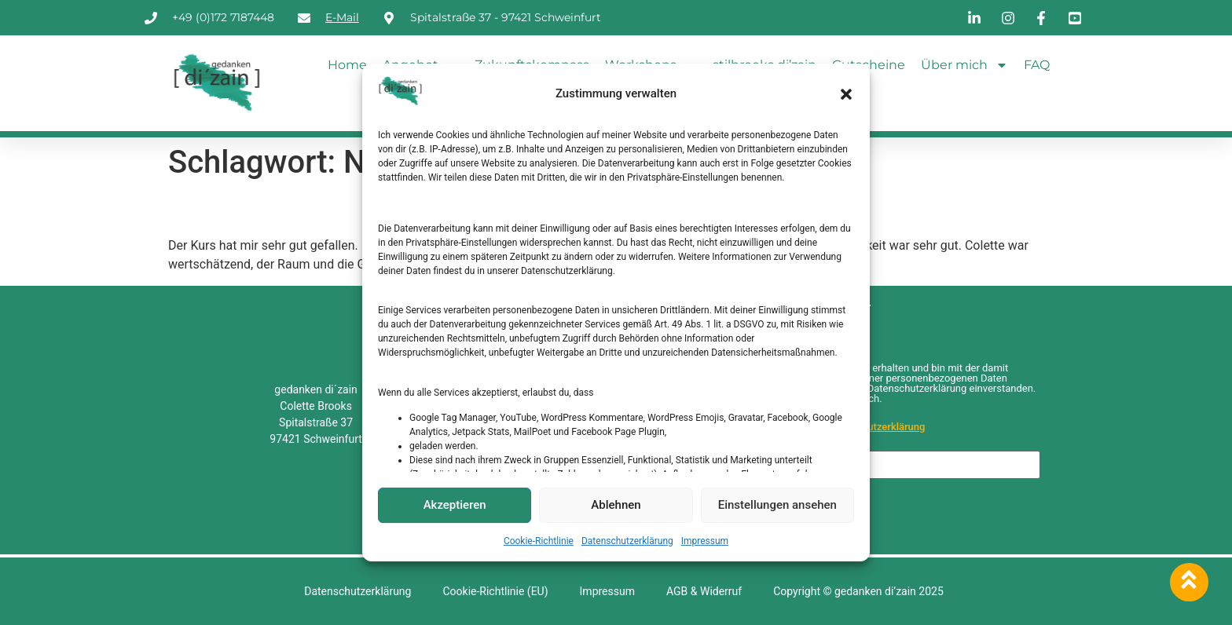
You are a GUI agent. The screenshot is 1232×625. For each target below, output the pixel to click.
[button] (846, 94)
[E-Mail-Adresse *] (885, 465)
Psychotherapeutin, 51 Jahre (329, 209)
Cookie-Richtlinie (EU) (495, 591)
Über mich (964, 65)
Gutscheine (868, 64)
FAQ (1037, 64)
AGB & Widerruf (704, 591)
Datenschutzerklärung (627, 540)
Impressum (704, 540)
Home (347, 64)
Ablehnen (615, 505)
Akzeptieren (455, 505)
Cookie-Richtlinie (539, 540)
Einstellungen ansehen (777, 505)
